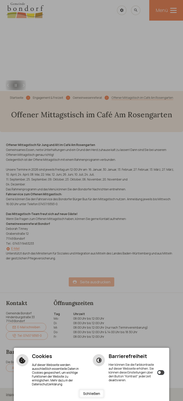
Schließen (91, 393)
